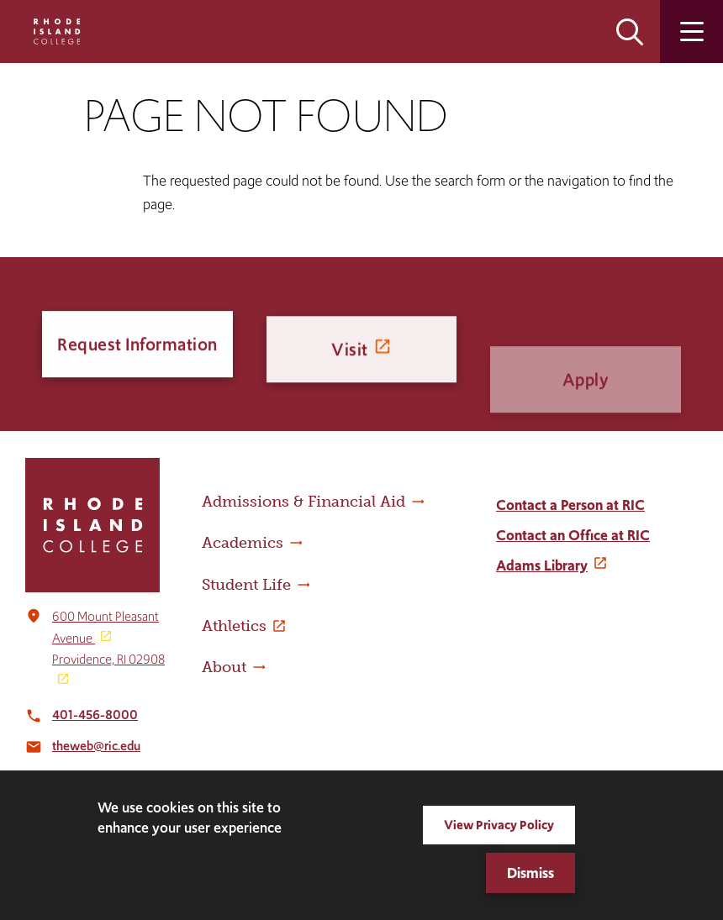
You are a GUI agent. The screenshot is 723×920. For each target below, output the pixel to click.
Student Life (246, 585)
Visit (349, 361)
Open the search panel (629, 31)
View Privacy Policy (499, 824)
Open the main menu (691, 31)
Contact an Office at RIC (573, 535)
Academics (242, 543)
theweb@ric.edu (96, 745)
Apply (586, 409)
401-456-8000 (95, 714)
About (224, 667)
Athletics (234, 626)
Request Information (137, 346)
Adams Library (542, 565)
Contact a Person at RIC (570, 505)
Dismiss (530, 873)
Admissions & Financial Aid (303, 501)
